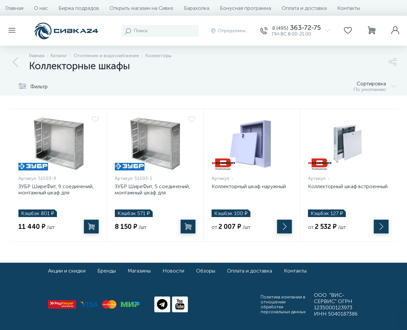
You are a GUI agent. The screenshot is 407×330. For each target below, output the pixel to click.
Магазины (139, 271)
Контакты (348, 8)
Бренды (106, 271)
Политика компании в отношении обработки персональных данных (283, 304)
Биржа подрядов (79, 8)
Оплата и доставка (304, 8)
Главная (14, 8)
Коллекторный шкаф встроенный (348, 186)
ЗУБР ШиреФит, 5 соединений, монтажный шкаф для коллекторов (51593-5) (152, 192)
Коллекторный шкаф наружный (249, 186)
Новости (173, 271)
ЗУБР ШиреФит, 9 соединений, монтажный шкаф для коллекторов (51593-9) (56, 192)
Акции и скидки (67, 271)
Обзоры (205, 271)
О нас (41, 8)
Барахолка (196, 8)
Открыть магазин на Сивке (141, 8)
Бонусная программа (245, 8)
